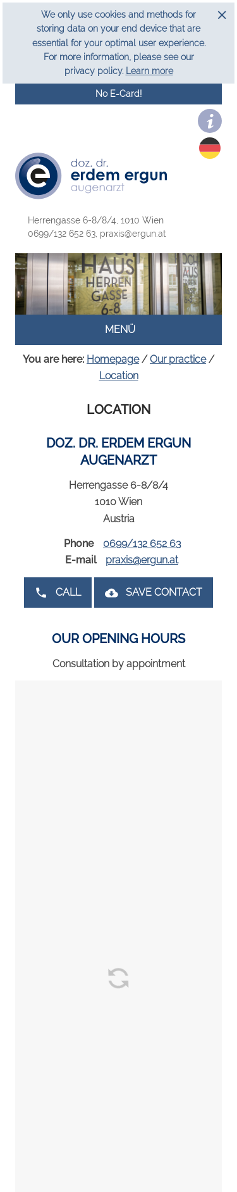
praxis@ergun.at (133, 234)
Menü (118, 329)
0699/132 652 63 (64, 234)
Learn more (149, 71)
